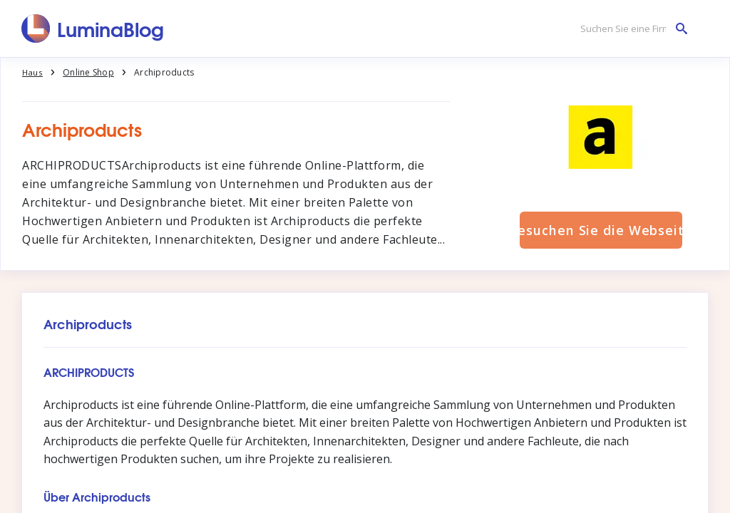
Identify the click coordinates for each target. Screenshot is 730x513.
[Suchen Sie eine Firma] (630, 28)
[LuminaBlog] (93, 28)
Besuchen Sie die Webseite (601, 230)
